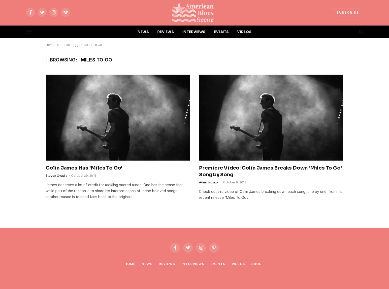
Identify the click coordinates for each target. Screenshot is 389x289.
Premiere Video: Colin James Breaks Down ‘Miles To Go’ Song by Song (270, 171)
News (147, 264)
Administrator (209, 182)
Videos (238, 264)
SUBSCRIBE (347, 12)
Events (218, 264)
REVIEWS (165, 31)
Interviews (192, 264)
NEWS (143, 31)
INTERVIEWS (194, 31)
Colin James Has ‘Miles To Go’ (84, 168)
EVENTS (221, 31)
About (257, 264)
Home (130, 264)
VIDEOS (244, 31)
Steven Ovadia (56, 175)
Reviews (167, 264)
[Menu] (29, 31)
